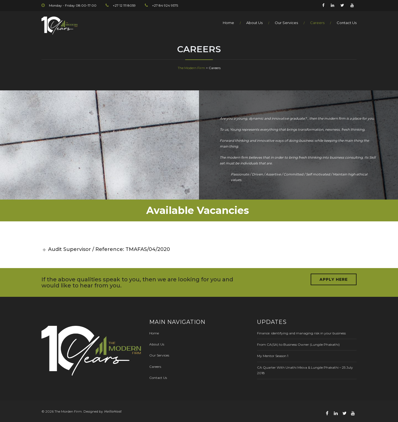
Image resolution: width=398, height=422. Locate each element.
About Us (254, 22)
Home (228, 22)
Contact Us (347, 22)
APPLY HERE (334, 279)
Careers (317, 22)
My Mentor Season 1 (272, 356)
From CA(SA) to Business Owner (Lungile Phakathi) (298, 344)
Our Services (286, 22)
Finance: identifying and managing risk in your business (301, 333)
